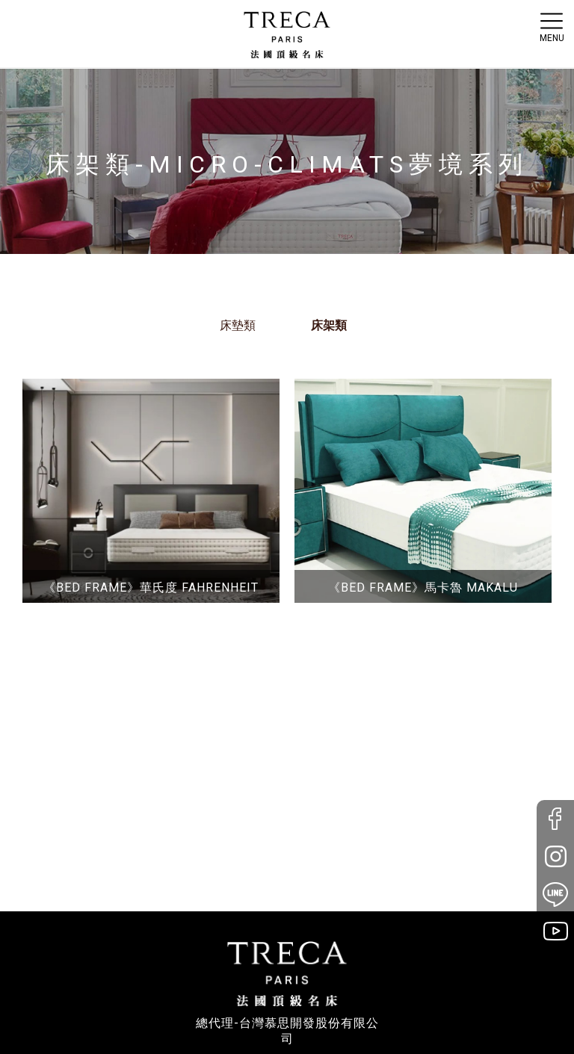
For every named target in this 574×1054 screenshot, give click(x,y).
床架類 (329, 325)
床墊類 (238, 325)
